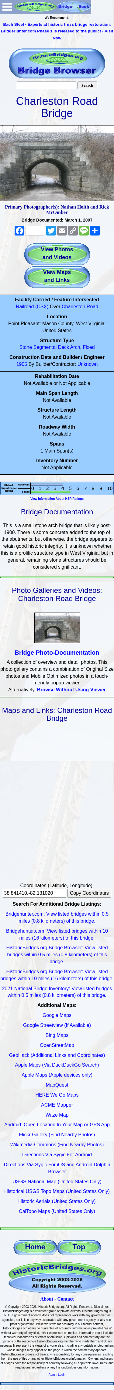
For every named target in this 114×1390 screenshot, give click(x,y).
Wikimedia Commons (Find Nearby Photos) (57, 1144)
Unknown (88, 364)
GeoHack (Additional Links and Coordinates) (57, 1055)
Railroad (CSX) (32, 306)
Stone (25, 347)
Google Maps (57, 1015)
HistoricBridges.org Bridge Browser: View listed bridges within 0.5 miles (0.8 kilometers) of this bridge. (57, 954)
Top (78, 1247)
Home (35, 1247)
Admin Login (57, 1374)
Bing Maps (57, 1035)
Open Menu (7, 7)
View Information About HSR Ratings (57, 498)
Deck (63, 347)
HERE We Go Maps (57, 1095)
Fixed (89, 347)
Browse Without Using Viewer (71, 689)
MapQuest (57, 1085)
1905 (21, 364)
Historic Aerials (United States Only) (56, 1201)
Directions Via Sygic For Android (57, 1154)
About (46, 1298)
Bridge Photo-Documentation (57, 652)
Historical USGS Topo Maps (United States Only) (57, 1191)
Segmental (45, 347)
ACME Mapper (57, 1105)
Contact (65, 1298)
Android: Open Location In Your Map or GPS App (57, 1124)
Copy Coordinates (89, 893)
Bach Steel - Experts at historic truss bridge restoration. (57, 24)
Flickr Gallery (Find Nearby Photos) (57, 1134)
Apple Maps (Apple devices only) (57, 1075)
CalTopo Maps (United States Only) (57, 1211)
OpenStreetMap (57, 1045)
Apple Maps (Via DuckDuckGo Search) (57, 1065)
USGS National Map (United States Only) (57, 1181)
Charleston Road (80, 306)
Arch (75, 347)
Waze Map (57, 1115)
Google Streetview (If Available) (57, 1025)
